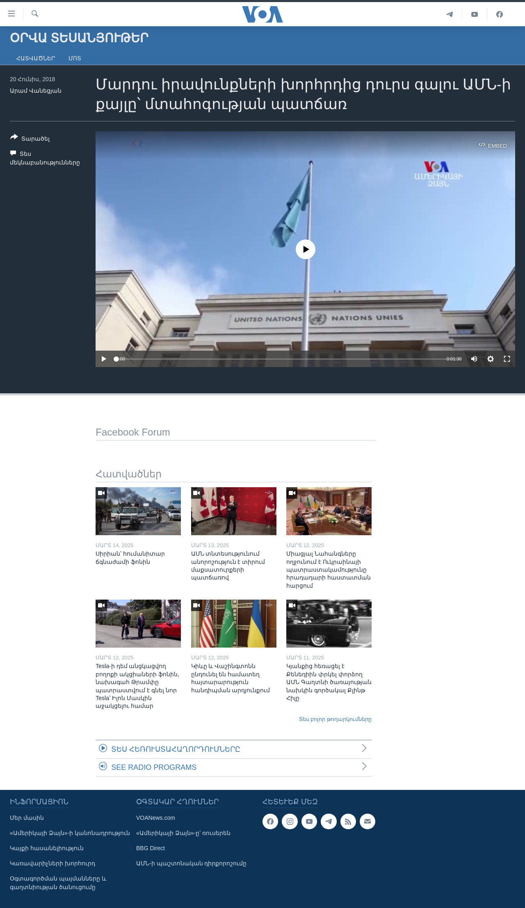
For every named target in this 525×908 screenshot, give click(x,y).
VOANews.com (155, 817)
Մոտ (74, 58)
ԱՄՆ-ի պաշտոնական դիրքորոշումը (191, 863)
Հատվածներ (35, 58)
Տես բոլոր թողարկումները (335, 719)
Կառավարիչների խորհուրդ (52, 863)
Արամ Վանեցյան (36, 90)
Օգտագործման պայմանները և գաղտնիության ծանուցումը (58, 882)
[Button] (30, 139)
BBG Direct (150, 848)
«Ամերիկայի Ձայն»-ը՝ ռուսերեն (183, 833)
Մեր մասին (27, 817)
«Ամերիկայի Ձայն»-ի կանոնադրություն (70, 833)
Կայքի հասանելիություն (47, 848)
